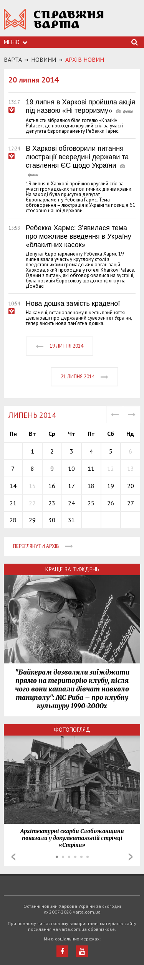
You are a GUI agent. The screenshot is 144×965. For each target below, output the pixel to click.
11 (91, 468)
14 (13, 486)
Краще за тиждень (72, 569)
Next (130, 857)
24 (71, 503)
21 (13, 503)
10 (71, 468)
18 (91, 486)
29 (32, 520)
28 (13, 520)
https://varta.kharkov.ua (54, 23)
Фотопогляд (72, 729)
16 (51, 486)
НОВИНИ (43, 59)
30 (51, 520)
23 (51, 503)
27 (130, 503)
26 (110, 503)
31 (71, 520)
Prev (13, 857)
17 (71, 486)
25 (91, 503)
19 (110, 486)
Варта (13, 59)
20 (130, 486)
